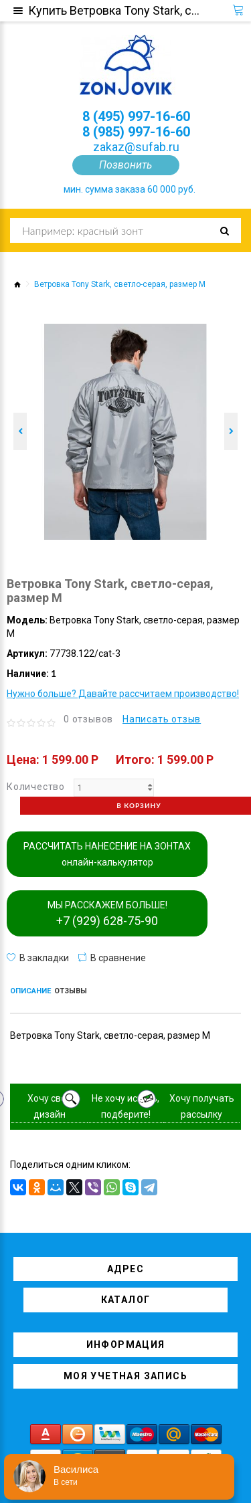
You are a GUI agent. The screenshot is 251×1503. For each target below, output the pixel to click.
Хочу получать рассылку (201, 1106)
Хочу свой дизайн (49, 1106)
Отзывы (70, 991)
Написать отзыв (161, 719)
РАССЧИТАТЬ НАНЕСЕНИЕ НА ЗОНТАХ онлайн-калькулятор (107, 854)
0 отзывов (88, 719)
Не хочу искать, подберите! (125, 1106)
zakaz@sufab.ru (136, 147)
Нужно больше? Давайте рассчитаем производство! (123, 693)
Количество (36, 786)
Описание (30, 991)
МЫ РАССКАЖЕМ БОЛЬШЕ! (107, 914)
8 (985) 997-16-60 (136, 131)
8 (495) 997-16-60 (136, 116)
